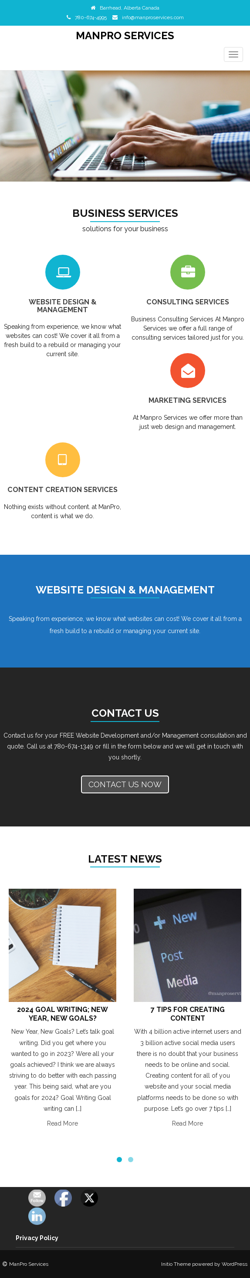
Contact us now (125, 784)
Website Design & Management (63, 306)
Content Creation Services (62, 490)
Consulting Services (187, 302)
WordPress (234, 1264)
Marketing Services (187, 400)
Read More (62, 1123)
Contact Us (125, 713)
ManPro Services (125, 35)
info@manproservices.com (153, 17)
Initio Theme (176, 1264)
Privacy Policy (37, 1237)
